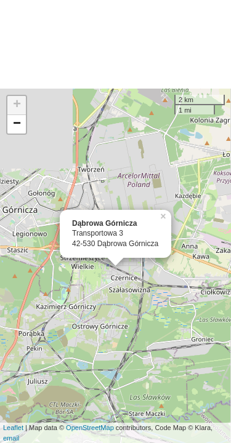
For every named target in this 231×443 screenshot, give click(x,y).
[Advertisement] (115, 44)
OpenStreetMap (90, 427)
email (11, 438)
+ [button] (17, 105)
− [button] (17, 124)
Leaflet (13, 427)
